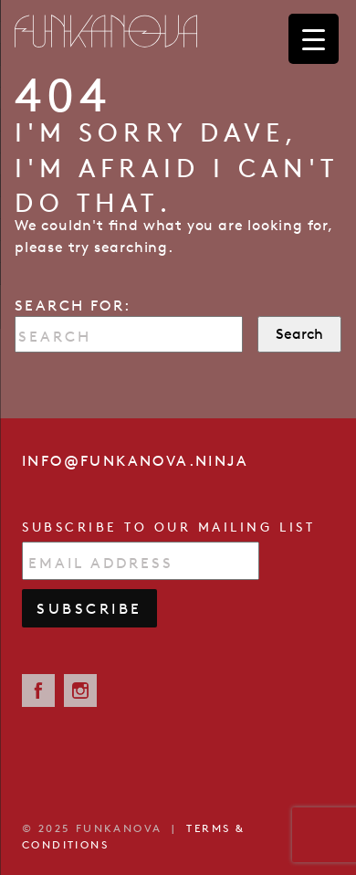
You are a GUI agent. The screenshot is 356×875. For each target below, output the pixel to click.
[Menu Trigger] (313, 39)
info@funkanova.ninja (135, 460)
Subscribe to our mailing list (168, 527)
